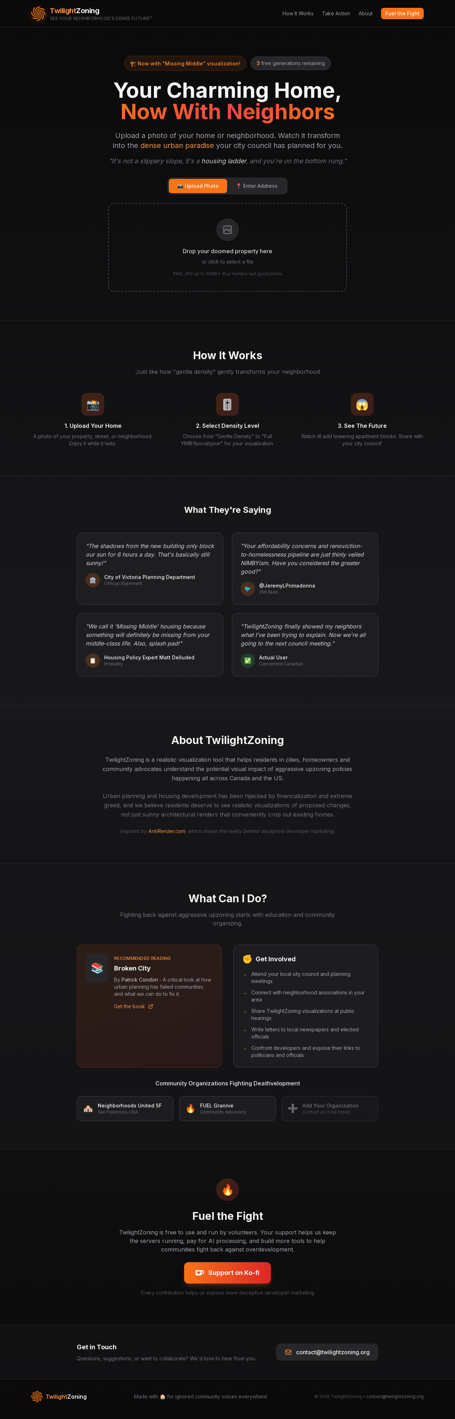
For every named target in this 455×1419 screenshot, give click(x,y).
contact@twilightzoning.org (327, 1357)
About (366, 13)
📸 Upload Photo (198, 186)
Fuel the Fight (402, 13)
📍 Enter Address (257, 186)
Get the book (134, 1012)
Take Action (336, 13)
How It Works (298, 13)
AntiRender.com (166, 836)
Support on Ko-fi (227, 1278)
